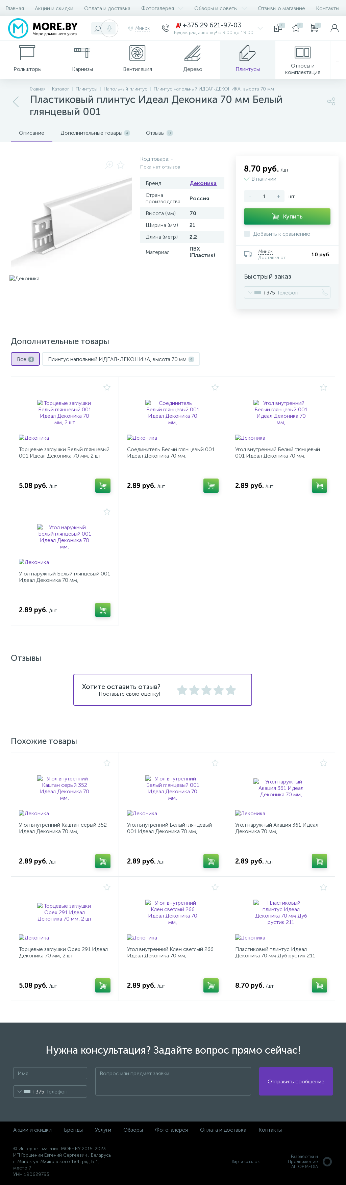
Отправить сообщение (296, 1081)
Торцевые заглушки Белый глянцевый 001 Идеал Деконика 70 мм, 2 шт (64, 452)
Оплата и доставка (107, 8)
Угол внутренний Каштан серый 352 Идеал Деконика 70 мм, (63, 828)
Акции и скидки (54, 8)
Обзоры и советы (220, 8)
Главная (14, 8)
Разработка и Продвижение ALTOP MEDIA (310, 1161)
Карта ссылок (246, 1161)
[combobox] (259, 292)
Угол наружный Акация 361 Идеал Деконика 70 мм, (276, 828)
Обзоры (133, 1130)
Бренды (73, 1130)
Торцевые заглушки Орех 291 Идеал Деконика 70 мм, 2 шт (63, 952)
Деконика (203, 183)
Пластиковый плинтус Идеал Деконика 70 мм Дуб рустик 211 (275, 952)
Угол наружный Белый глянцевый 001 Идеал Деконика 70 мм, (64, 576)
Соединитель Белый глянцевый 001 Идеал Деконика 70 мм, (171, 452)
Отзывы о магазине (281, 8)
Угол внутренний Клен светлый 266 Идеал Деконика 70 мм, (170, 952)
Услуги (103, 1130)
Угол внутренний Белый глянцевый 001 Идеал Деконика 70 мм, (277, 452)
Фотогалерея (162, 8)
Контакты (327, 8)
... (338, 60)
